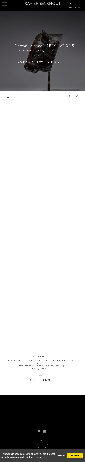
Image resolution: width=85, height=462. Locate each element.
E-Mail (40, 375)
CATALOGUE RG (74, 8)
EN (81, 3)
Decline (61, 456)
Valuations (43, 444)
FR (77, 3)
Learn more (35, 457)
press (42, 441)
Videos (42, 448)
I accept (75, 456)
